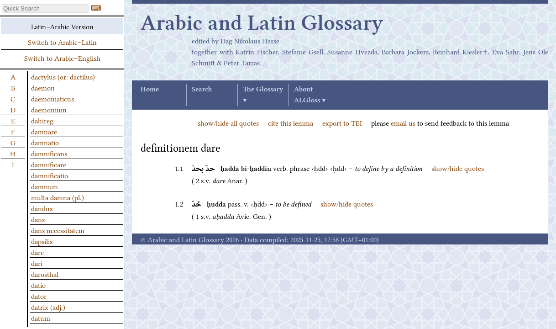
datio (38, 285)
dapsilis (41, 241)
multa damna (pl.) (57, 197)
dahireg (42, 120)
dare (37, 252)
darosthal (44, 274)
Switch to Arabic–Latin (62, 42)
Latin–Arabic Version (62, 26)
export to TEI (342, 122)
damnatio (45, 142)
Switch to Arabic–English (62, 58)
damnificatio (49, 175)
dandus (41, 208)
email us (403, 122)
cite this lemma (290, 122)
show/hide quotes (457, 168)
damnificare (48, 164)
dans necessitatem (57, 230)
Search (202, 89)
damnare (44, 131)
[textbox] (45, 8)
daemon (43, 87)
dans (38, 219)
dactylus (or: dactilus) (63, 76)
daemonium (49, 109)
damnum (44, 186)
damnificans (49, 153)
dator (39, 296)
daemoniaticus (52, 98)
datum (40, 318)
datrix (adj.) (48, 307)
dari (36, 263)
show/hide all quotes (228, 122)
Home (150, 89)
